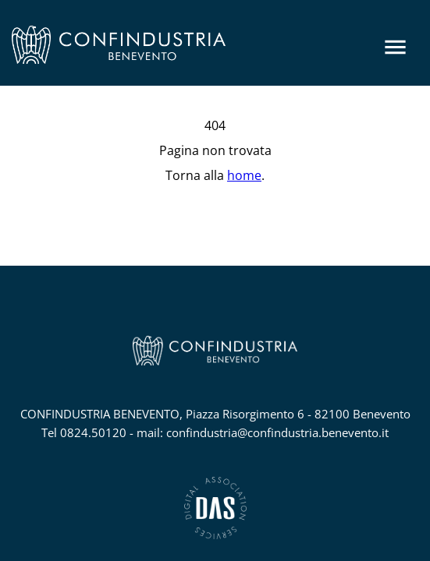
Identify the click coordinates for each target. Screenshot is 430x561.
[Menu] (395, 47)
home (244, 175)
